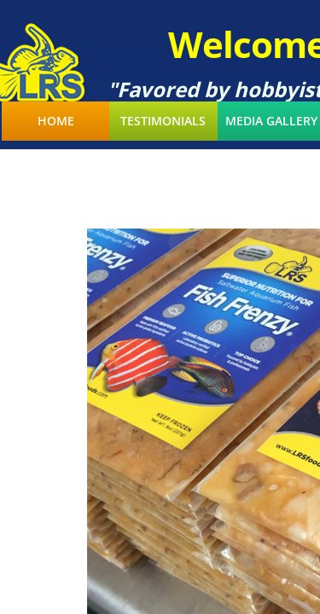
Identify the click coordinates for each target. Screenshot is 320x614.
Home (56, 121)
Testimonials (163, 121)
